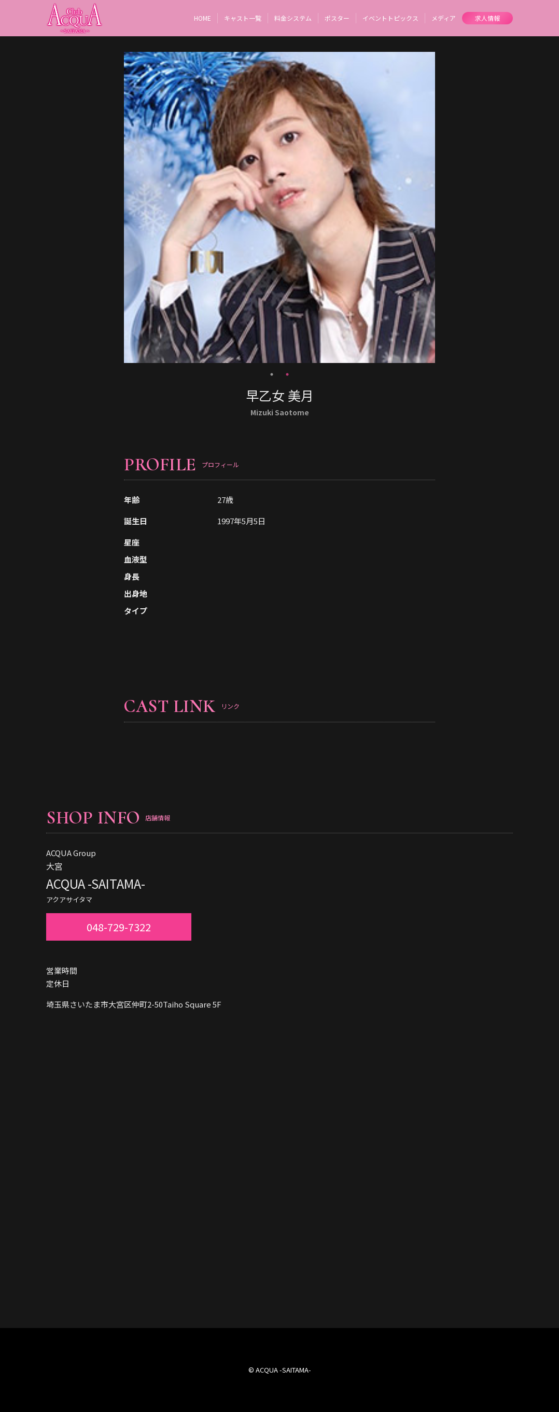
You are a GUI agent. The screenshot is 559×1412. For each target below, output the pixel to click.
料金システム (293, 17)
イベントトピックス (390, 17)
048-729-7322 (119, 926)
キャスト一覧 (242, 17)
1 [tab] (272, 374)
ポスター (337, 17)
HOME (202, 17)
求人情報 (487, 17)
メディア (443, 17)
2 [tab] (287, 374)
